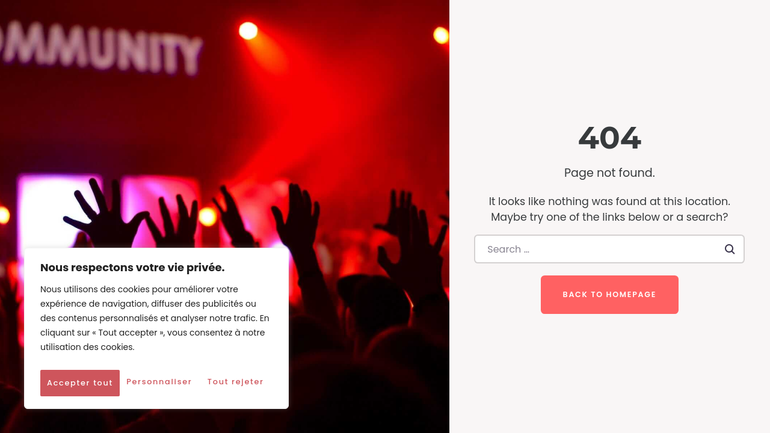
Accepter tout (156, 383)
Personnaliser (98, 357)
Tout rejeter (214, 357)
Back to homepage (609, 294)
